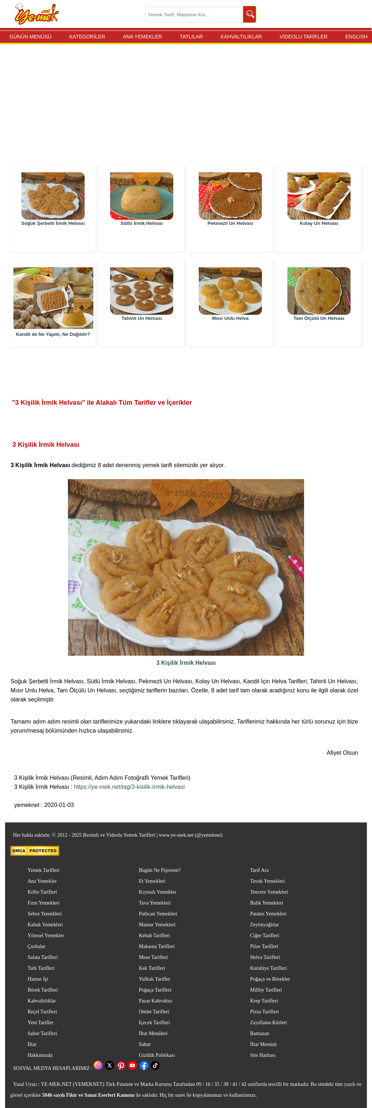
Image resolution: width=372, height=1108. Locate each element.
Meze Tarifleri (153, 957)
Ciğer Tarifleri (264, 935)
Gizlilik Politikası (157, 1055)
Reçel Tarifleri (42, 1011)
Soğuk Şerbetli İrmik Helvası (53, 239)
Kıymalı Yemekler (157, 892)
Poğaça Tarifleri (155, 990)
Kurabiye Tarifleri (268, 968)
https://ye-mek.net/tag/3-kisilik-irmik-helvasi (129, 787)
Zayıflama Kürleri (268, 1022)
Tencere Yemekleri (269, 892)
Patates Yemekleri (268, 914)
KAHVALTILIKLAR (241, 37)
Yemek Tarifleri (44, 870)
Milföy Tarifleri (266, 990)
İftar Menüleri (153, 1033)
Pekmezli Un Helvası (230, 239)
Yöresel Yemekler (46, 935)
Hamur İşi (38, 979)
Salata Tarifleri (43, 957)
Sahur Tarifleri (42, 1033)
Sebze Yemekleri (45, 914)
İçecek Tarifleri (154, 1022)
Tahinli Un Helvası (141, 334)
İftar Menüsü (263, 1044)
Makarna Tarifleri (157, 946)
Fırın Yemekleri (44, 903)
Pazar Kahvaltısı (155, 1001)
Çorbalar (36, 946)
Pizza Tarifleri (264, 1011)
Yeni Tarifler (40, 1022)
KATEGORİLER (87, 37)
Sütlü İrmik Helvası (142, 239)
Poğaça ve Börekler (270, 979)
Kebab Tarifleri (154, 935)
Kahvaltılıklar (42, 1001)
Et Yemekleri (152, 881)
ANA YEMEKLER (142, 37)
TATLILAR (191, 37)
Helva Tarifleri (265, 957)
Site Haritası (262, 1055)
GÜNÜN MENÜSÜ (30, 37)
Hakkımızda (40, 1055)
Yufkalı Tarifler (154, 979)
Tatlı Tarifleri (41, 968)
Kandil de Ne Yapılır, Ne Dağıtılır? (53, 334)
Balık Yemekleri (266, 903)
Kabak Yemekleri (45, 924)
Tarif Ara (259, 870)
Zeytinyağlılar (264, 924)
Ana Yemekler (42, 881)
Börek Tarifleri (43, 990)
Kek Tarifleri (152, 968)
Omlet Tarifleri (154, 1011)
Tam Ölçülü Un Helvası (319, 334)
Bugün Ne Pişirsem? (160, 870)
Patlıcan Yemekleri (158, 914)
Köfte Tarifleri (42, 892)
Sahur (145, 1044)
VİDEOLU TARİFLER (304, 37)
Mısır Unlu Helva (230, 334)
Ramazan (259, 1033)
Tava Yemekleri (155, 903)
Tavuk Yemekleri (267, 881)
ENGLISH (356, 37)
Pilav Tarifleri (264, 946)
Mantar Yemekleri (157, 924)
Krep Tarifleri (264, 1001)
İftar (32, 1044)
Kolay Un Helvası (319, 239)
